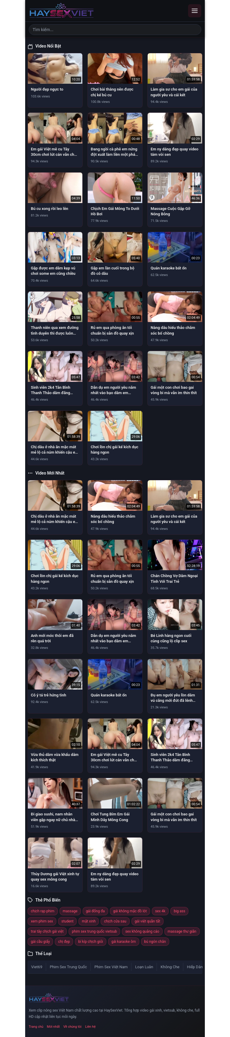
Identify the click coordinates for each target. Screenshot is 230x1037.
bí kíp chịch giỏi (90, 942)
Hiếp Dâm (195, 967)
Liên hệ (90, 1027)
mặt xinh (89, 921)
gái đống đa (95, 911)
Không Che (170, 967)
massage (70, 911)
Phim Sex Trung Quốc (68, 967)
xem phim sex (42, 921)
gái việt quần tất (147, 921)
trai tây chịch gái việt (47, 931)
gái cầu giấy (40, 942)
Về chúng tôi (72, 1027)
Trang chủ (36, 1027)
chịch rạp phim (43, 911)
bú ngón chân (155, 942)
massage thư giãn (182, 931)
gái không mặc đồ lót (130, 911)
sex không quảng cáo (142, 931)
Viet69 (36, 967)
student (67, 921)
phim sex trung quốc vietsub (94, 931)
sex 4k (160, 911)
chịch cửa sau (115, 921)
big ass (179, 911)
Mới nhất (53, 1027)
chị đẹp (64, 942)
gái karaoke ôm (123, 942)
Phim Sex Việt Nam (111, 967)
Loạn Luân (144, 967)
